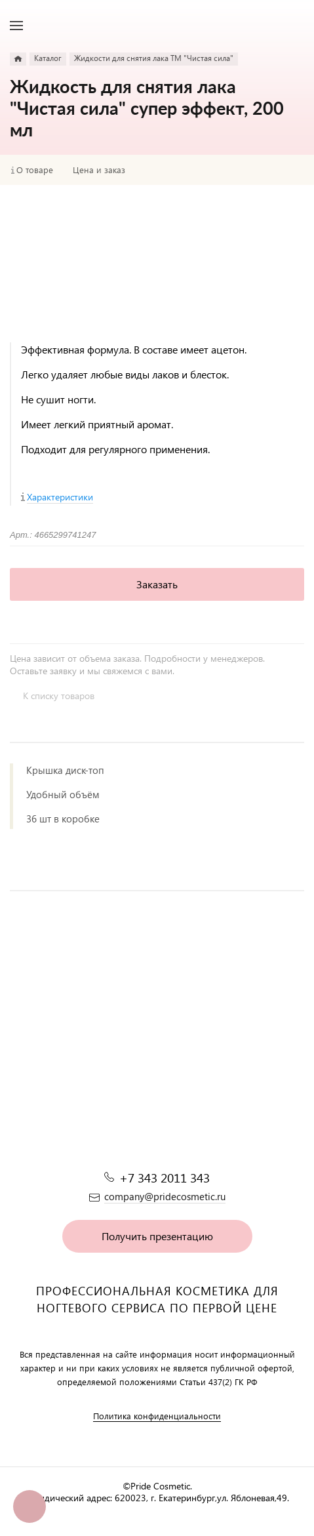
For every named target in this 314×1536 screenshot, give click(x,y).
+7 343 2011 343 (164, 1177)
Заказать (157, 584)
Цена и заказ (99, 170)
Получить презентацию (157, 1236)
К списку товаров (58, 695)
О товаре (34, 170)
